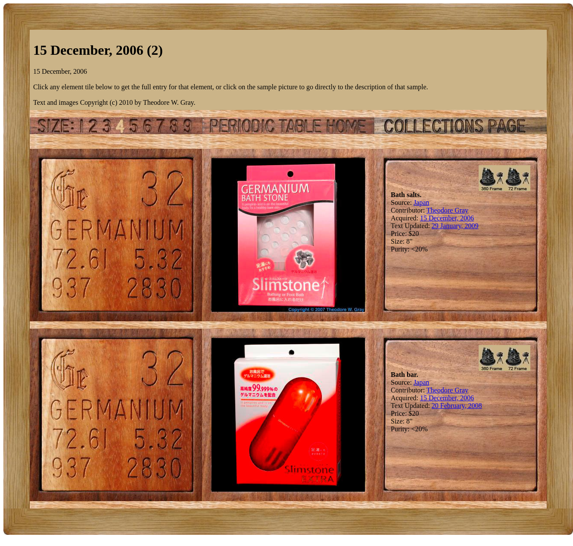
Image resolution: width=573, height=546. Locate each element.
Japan (421, 202)
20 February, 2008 (457, 405)
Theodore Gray (447, 210)
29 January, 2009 (455, 225)
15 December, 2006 (447, 218)
